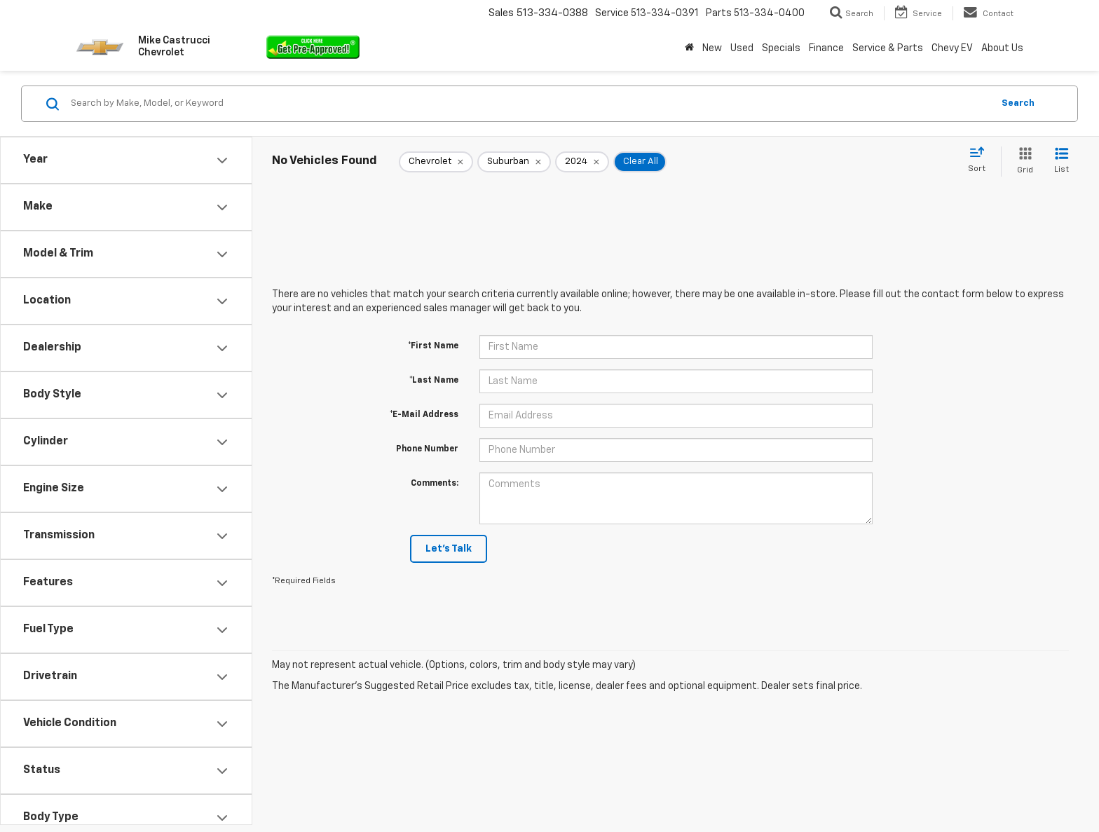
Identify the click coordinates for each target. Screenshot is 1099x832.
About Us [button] (1002, 48)
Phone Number (427, 449)
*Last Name (433, 380)
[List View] (1061, 161)
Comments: (434, 483)
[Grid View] (1022, 161)
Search (1018, 103)
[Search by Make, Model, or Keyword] (529, 104)
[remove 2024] (582, 161)
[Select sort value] (981, 160)
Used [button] (741, 48)
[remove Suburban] (514, 161)
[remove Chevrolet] (436, 161)
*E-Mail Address (424, 415)
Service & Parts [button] (887, 48)
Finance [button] (826, 48)
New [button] (712, 48)
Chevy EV (952, 48)
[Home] (689, 48)
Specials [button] (781, 48)
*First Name (433, 346)
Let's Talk (448, 549)
